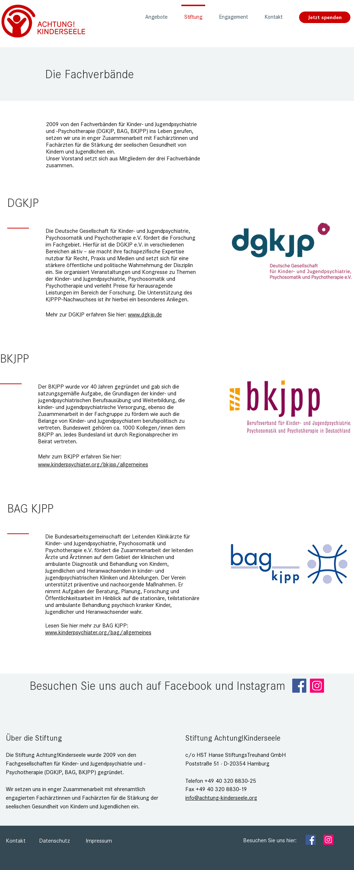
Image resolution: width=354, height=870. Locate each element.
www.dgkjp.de (145, 314)
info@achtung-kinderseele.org (221, 797)
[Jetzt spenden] (324, 17)
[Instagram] (317, 686)
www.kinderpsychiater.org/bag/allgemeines (98, 632)
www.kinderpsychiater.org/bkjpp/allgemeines (93, 464)
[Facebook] (299, 686)
